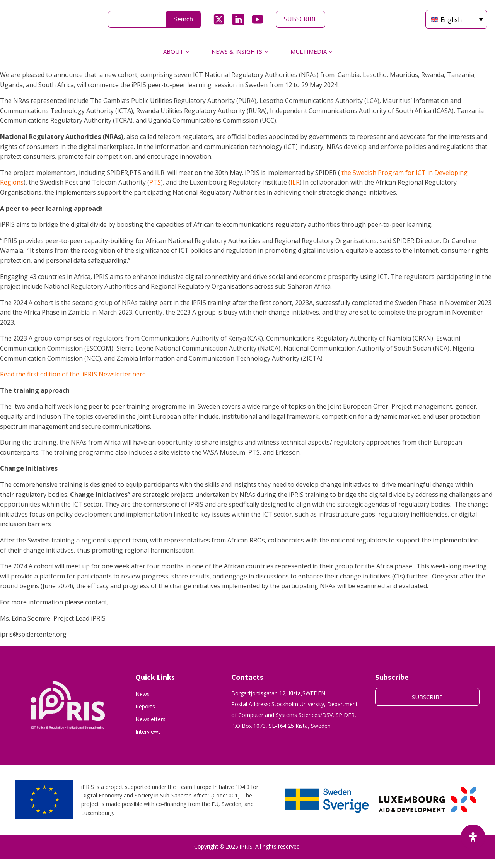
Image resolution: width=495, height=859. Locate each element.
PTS (155, 182)
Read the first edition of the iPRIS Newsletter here (73, 374)
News (142, 694)
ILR (295, 182)
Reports (145, 706)
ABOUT (173, 51)
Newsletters (150, 719)
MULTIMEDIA (308, 51)
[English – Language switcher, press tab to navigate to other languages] (456, 19)
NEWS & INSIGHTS (237, 51)
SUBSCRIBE (300, 19)
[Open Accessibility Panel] (473, 837)
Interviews (148, 731)
